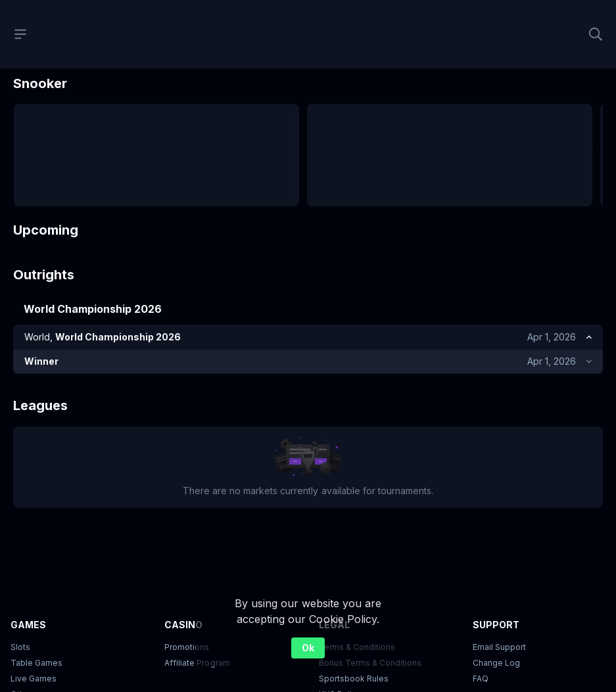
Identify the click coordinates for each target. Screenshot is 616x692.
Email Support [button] (499, 649)
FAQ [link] (480, 680)
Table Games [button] (36, 665)
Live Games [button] (34, 680)
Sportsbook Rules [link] (354, 680)
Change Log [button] (496, 665)
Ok (308, 647)
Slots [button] (20, 649)
